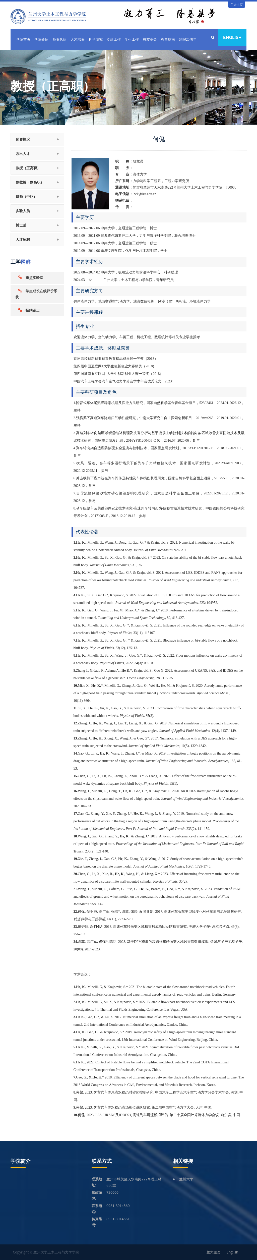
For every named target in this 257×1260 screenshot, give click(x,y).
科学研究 (96, 39)
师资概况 (23, 139)
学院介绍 (41, 39)
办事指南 (168, 39)
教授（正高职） (28, 167)
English (232, 37)
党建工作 (114, 39)
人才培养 (78, 39)
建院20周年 (188, 39)
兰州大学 (186, 1179)
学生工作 (132, 39)
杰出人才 (23, 153)
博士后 (21, 225)
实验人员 (23, 210)
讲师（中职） (26, 196)
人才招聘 (23, 239)
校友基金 (150, 39)
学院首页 (23, 39)
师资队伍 (59, 39)
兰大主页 (237, 5)
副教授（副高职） (30, 182)
